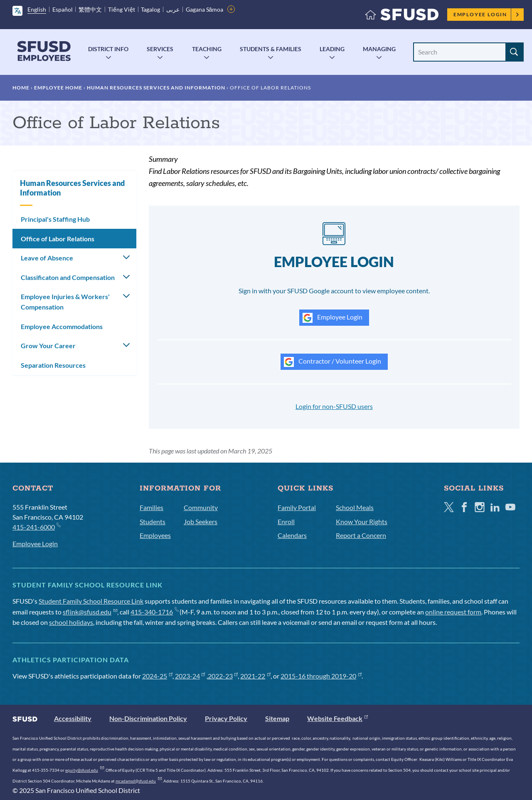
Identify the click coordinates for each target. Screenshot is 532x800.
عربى (173, 9)
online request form (453, 612)
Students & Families (270, 48)
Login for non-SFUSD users (334, 406)
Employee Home (58, 87)
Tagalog (150, 9)
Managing (379, 48)
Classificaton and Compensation (68, 277)
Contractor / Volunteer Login (332, 362)
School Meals (355, 507)
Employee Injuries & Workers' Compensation (65, 301)
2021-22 (255, 676)
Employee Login (486, 14)
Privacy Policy (226, 718)
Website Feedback (337, 718)
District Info (108, 48)
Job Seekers (200, 521)
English (36, 9)
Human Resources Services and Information (156, 87)
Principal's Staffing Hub (55, 219)
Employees (155, 535)
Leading (332, 48)
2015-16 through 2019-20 (321, 676)
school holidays (71, 622)
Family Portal (297, 507)
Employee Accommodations (62, 326)
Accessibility (72, 718)
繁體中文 (90, 9)
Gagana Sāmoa (205, 9)
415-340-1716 (154, 612)
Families (151, 507)
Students (152, 521)
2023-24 (190, 676)
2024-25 (157, 676)
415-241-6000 (36, 526)
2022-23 (223, 676)
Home (21, 87)
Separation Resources (53, 365)
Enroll (286, 521)
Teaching (207, 48)
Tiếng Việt (121, 9)
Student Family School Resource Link (91, 601)
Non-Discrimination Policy (148, 718)
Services (160, 48)
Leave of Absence (47, 258)
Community (201, 507)
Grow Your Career (48, 345)
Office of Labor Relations (57, 239)
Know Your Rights (361, 521)
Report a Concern (361, 535)
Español (62, 9)
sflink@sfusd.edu (90, 612)
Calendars (292, 535)
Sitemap (277, 718)
